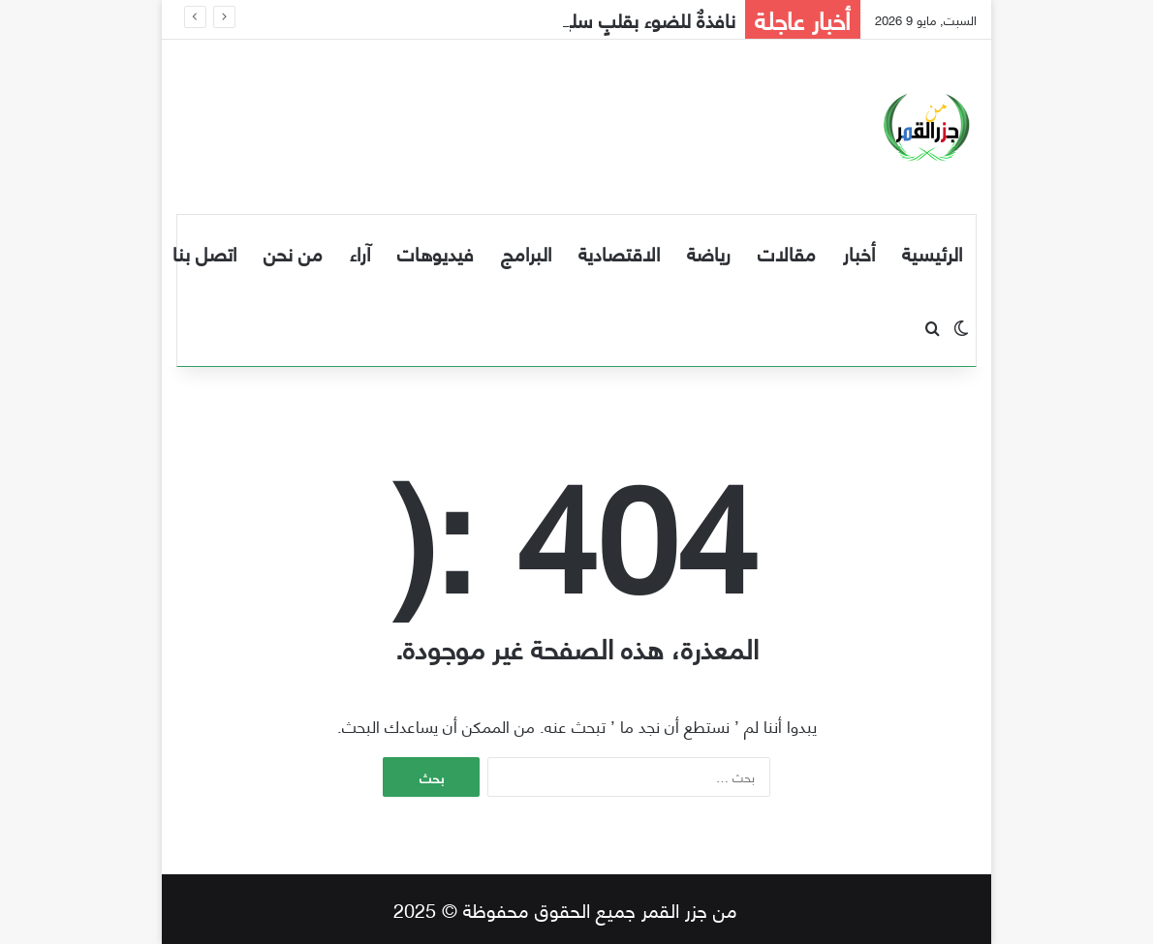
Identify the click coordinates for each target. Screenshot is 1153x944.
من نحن (293, 252)
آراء (360, 252)
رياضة (709, 252)
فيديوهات (435, 252)
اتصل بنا (204, 252)
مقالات (787, 252)
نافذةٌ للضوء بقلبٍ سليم (643, 19)
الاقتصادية (619, 252)
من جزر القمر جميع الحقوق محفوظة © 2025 (565, 909)
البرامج (526, 252)
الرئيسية (932, 252)
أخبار (859, 252)
